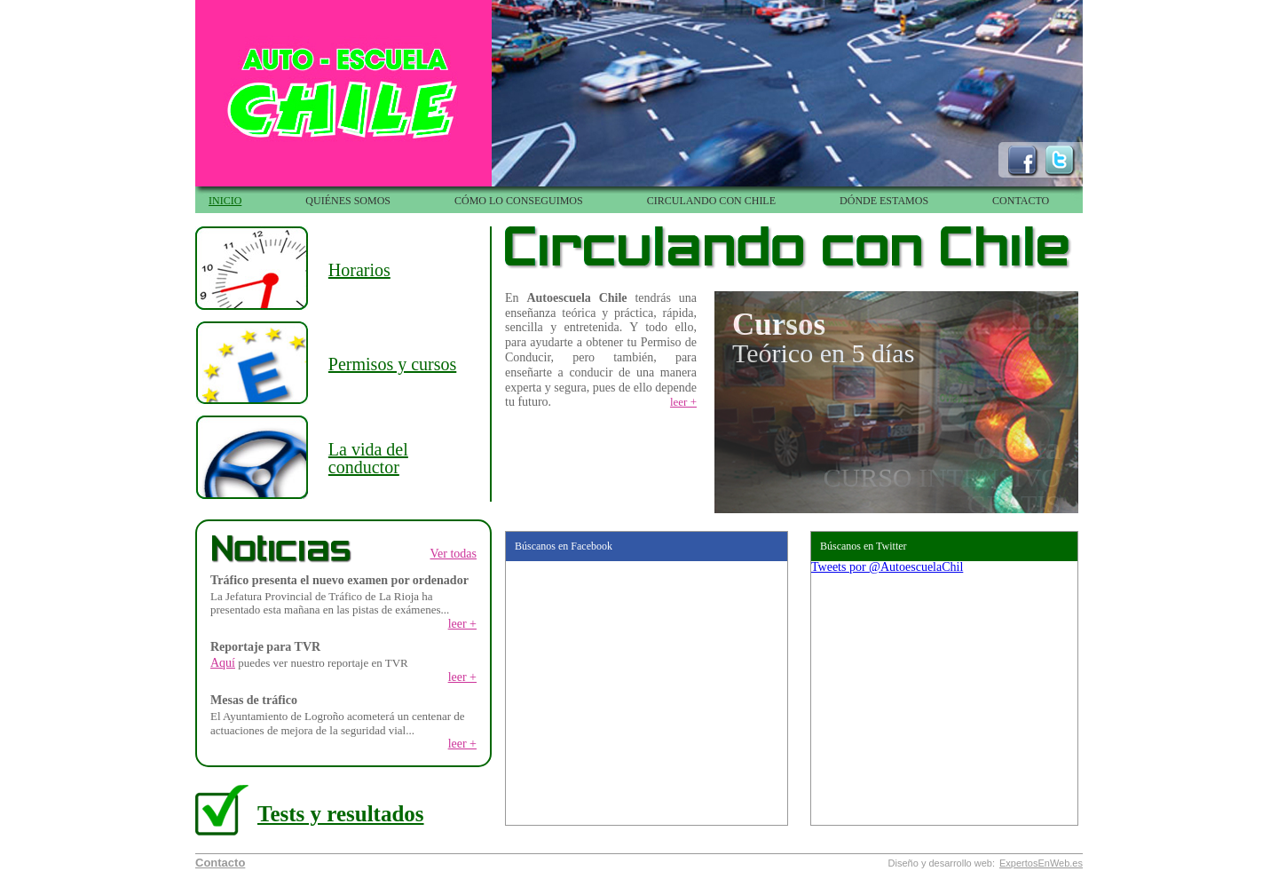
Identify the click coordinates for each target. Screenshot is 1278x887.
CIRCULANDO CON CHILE (711, 200)
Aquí (222, 662)
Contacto (220, 862)
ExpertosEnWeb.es (1041, 863)
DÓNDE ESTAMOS (884, 200)
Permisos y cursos (392, 364)
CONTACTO (1020, 200)
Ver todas (453, 554)
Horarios (359, 270)
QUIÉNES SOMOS (347, 200)
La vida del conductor (368, 458)
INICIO (225, 200)
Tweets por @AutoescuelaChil (887, 567)
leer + (462, 623)
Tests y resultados (340, 814)
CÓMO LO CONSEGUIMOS (518, 200)
